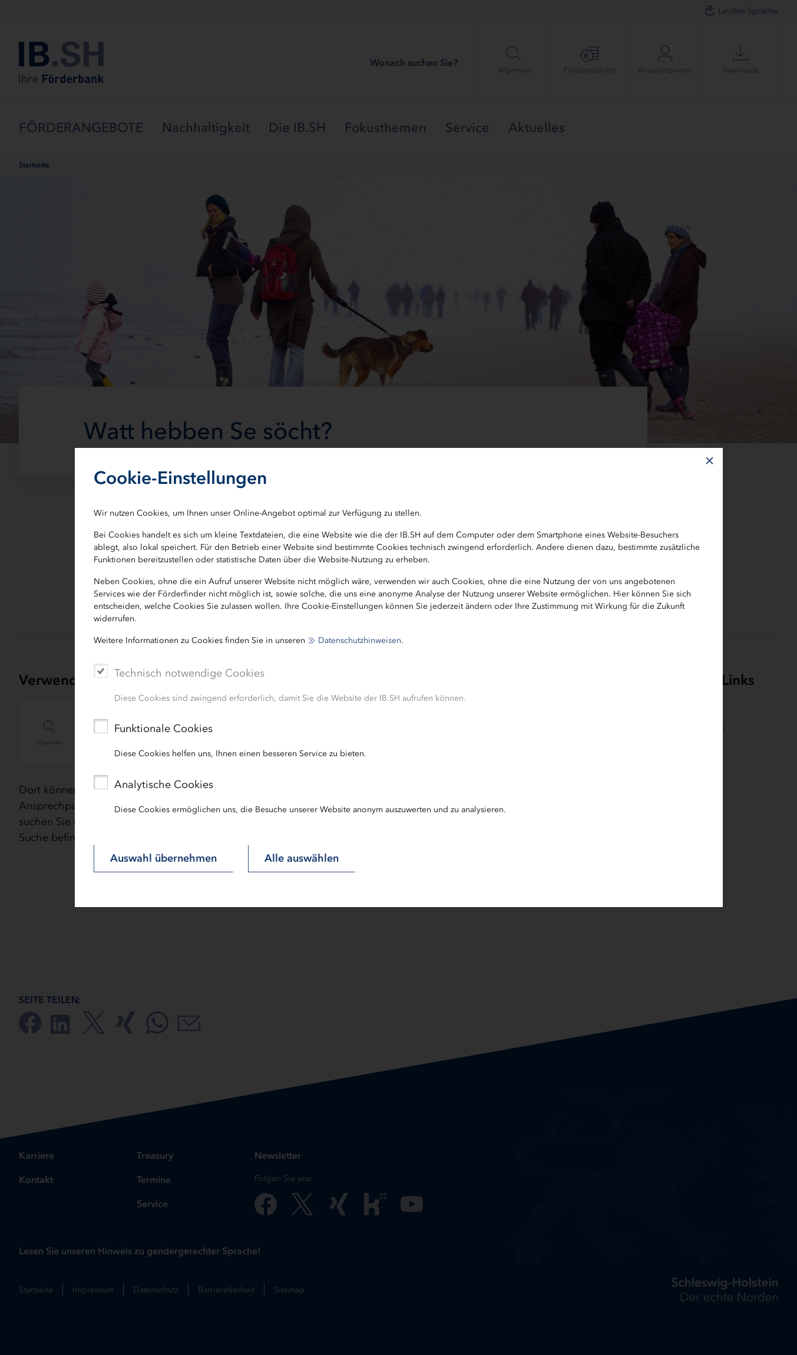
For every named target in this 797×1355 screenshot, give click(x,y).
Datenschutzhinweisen (359, 640)
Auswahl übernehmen (163, 858)
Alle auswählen (301, 858)
